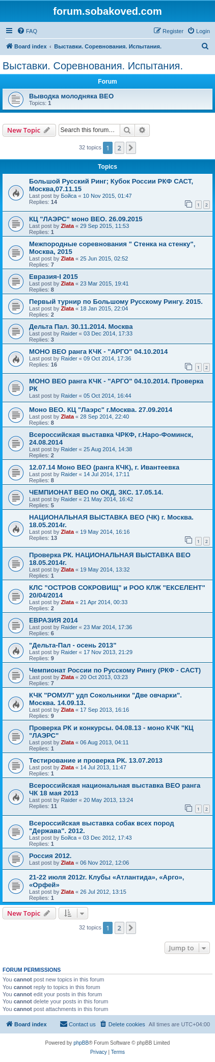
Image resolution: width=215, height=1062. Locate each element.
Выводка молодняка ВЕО (71, 96)
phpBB (81, 1043)
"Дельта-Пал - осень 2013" (72, 645)
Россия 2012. (50, 856)
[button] (131, 148)
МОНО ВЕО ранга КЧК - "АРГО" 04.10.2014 (98, 351)
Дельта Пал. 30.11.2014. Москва (81, 326)
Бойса (68, 196)
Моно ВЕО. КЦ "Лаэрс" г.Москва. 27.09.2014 (100, 409)
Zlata (67, 226)
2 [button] (119, 147)
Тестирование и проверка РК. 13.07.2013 (96, 760)
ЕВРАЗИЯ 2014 (53, 620)
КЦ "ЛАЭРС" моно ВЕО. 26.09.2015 (86, 219)
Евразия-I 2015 (53, 276)
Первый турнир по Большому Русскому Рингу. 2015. (116, 301)
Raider (69, 333)
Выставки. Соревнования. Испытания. (93, 65)
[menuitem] (27, 31)
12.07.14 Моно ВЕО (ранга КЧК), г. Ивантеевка (104, 467)
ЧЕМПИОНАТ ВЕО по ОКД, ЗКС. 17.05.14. (96, 492)
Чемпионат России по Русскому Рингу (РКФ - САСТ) (115, 670)
